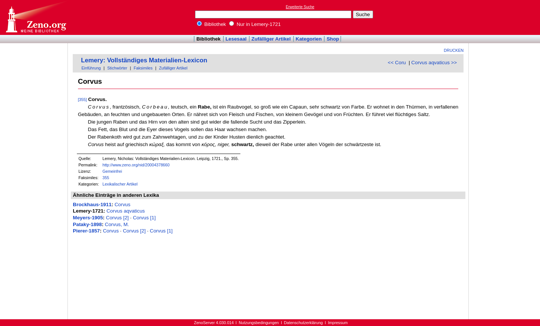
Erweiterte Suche (300, 7)
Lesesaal (235, 39)
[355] (82, 99)
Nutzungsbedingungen (259, 322)
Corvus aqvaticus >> (434, 62)
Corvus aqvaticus (125, 211)
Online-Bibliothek (35, 17)
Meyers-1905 (88, 217)
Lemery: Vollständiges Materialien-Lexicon (144, 60)
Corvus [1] (144, 217)
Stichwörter (117, 68)
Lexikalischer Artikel (120, 184)
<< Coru (397, 62)
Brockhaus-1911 (92, 204)
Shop (333, 39)
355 (105, 177)
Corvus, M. (117, 224)
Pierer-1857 (86, 231)
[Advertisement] (505, 17)
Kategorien (309, 39)
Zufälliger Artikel (271, 39)
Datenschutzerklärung (303, 322)
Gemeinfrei (112, 171)
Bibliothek (211, 24)
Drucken (454, 50)
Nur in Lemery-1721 (255, 24)
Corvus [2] (117, 217)
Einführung (91, 68)
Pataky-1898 (87, 224)
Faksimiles (143, 68)
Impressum (338, 322)
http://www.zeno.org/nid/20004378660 (136, 165)
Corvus (122, 204)
